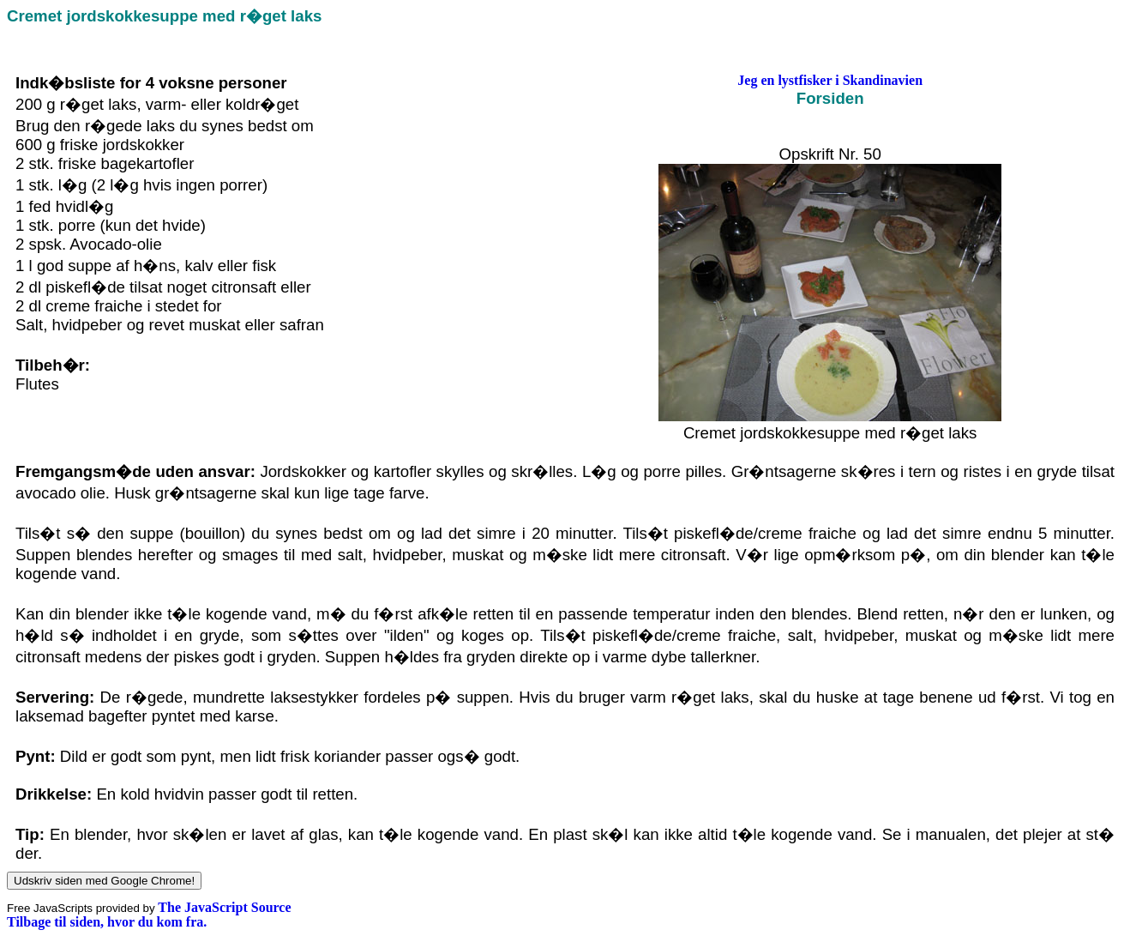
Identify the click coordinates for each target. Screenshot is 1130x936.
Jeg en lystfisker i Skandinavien (830, 80)
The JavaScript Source (224, 907)
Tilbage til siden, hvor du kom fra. (107, 922)
